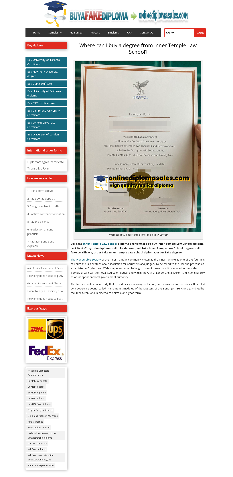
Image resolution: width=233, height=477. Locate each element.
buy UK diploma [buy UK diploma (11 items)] (36, 398)
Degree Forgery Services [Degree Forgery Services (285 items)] (40, 410)
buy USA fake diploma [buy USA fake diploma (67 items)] (39, 404)
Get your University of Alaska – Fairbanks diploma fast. (59, 283)
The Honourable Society (86, 259)
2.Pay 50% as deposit (41, 198)
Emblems (113, 32)
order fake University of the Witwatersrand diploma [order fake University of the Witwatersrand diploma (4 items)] (42, 435)
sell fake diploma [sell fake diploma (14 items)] (37, 449)
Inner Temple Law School (100, 243)
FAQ (129, 32)
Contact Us (146, 32)
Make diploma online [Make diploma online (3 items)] (39, 427)
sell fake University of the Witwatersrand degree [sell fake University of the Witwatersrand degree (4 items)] (41, 457)
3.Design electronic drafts (43, 206)
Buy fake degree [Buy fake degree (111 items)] (36, 386)
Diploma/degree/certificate (45, 162)
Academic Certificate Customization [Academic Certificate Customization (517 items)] (38, 373)
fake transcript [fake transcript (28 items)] (35, 421)
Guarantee (76, 32)
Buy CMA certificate (39, 83)
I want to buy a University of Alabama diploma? (55, 291)
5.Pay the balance (38, 221)
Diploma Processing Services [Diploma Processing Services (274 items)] (43, 415)
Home (36, 32)
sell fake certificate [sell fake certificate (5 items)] (37, 443)
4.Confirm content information (46, 214)
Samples (53, 32)
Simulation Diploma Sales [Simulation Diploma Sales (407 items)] (41, 465)
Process (95, 32)
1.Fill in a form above (40, 190)
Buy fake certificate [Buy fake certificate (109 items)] (37, 381)
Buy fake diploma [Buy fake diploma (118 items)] (37, 392)
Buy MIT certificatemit (41, 103)
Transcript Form (38, 168)
